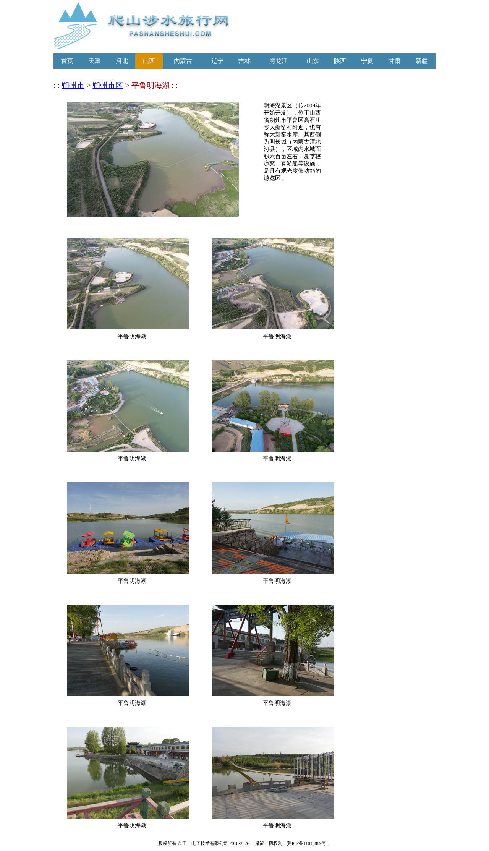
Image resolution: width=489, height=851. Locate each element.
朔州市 (73, 85)
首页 (67, 61)
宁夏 (367, 61)
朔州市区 (107, 85)
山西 (149, 61)
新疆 (422, 61)
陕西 (340, 61)
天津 (94, 61)
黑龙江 (278, 61)
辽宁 (217, 61)
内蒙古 (183, 61)
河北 (122, 61)
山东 (313, 61)
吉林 (244, 61)
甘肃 (395, 61)
